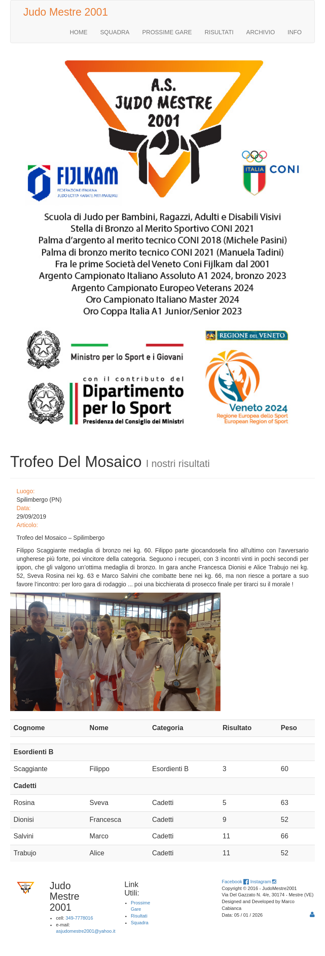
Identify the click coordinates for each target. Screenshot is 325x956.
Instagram (263, 881)
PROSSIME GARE (167, 32)
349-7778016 (79, 917)
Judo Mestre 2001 (65, 12)
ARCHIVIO (260, 32)
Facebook (235, 881)
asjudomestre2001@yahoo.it (85, 931)
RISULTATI (218, 32)
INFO (295, 32)
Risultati (139, 915)
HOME (79, 32)
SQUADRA (114, 32)
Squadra (140, 922)
